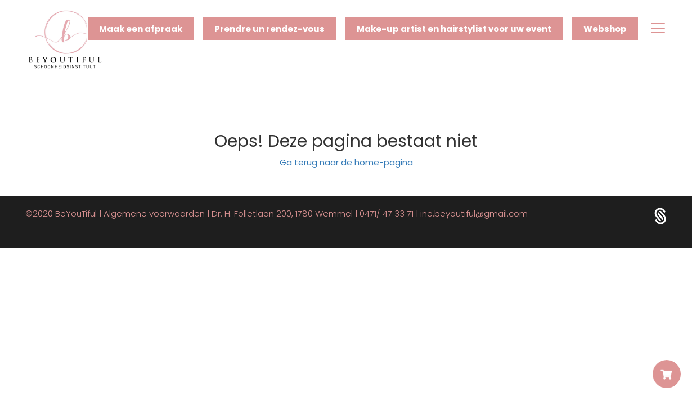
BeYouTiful (76, 213)
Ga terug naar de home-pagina (346, 162)
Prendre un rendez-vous (269, 29)
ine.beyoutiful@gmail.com (474, 213)
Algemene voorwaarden (154, 213)
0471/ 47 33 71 (387, 213)
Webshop (605, 29)
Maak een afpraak (140, 29)
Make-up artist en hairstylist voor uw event (454, 29)
